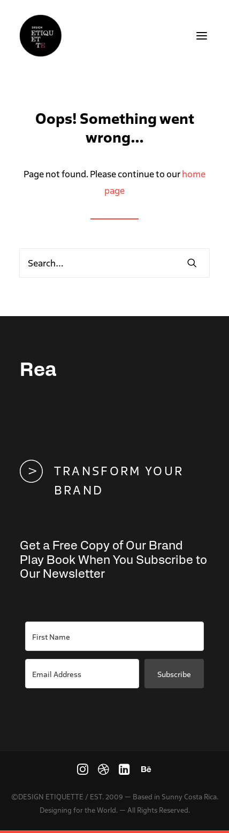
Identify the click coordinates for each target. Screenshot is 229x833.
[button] (201, 36)
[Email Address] (82, 673)
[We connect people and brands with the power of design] (40, 35)
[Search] (114, 263)
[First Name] (114, 636)
